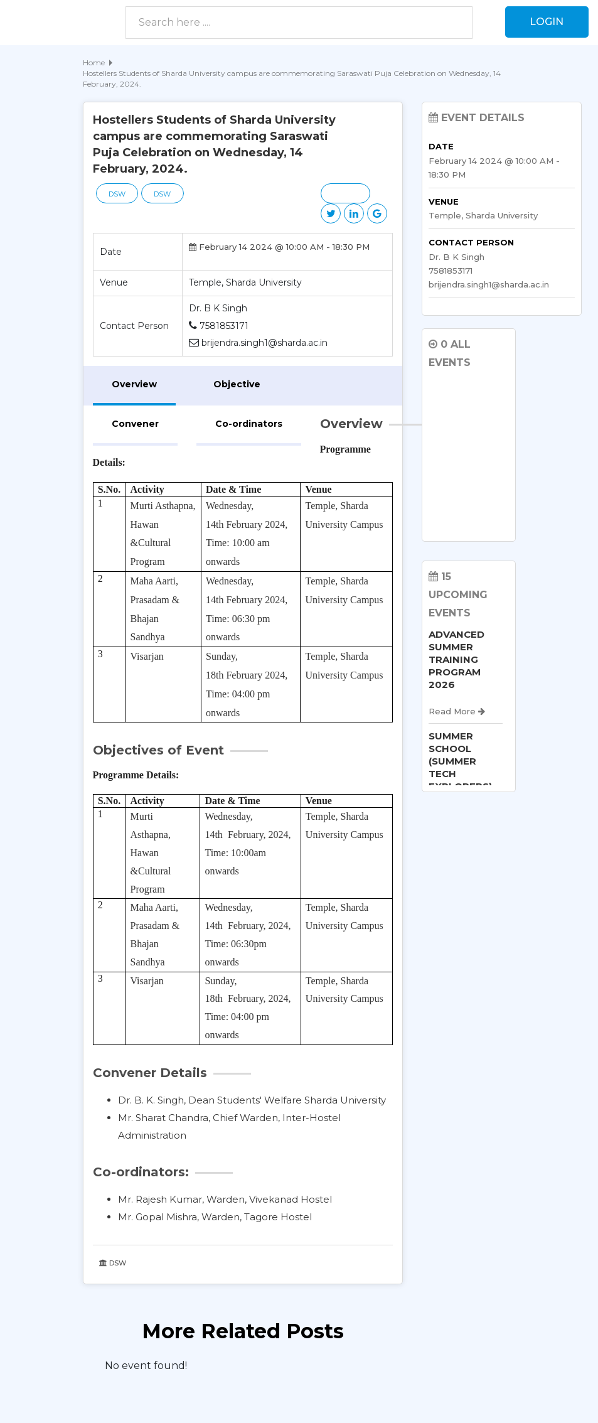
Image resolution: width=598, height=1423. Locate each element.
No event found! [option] (146, 1366)
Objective (236, 384)
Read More (457, 711)
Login (546, 22)
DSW (117, 194)
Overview (134, 384)
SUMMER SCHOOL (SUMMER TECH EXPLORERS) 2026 (460, 767)
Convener (135, 423)
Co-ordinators (248, 423)
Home (94, 62)
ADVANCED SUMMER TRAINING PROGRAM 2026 (456, 659)
